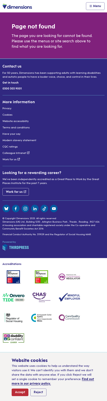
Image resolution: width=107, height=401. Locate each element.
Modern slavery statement (19, 140)
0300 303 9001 (12, 88)
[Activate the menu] (95, 6)
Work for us (11, 159)
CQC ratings (10, 146)
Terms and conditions (16, 127)
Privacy (6, 108)
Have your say (11, 133)
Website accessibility (15, 121)
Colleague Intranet (16, 152)
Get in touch (10, 82)
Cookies (7, 114)
